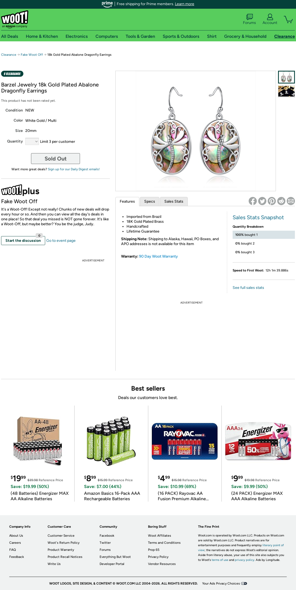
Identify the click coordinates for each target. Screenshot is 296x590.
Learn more (184, 4)
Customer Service (61, 536)
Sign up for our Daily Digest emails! (74, 169)
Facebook (107, 536)
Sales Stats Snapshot (258, 217)
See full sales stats (248, 287)
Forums (249, 19)
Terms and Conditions (164, 543)
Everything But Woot (115, 557)
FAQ (12, 550)
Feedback (16, 557)
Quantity (15, 141)
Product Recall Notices (65, 557)
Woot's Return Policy (63, 543)
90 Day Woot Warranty (158, 256)
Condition (14, 110)
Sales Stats (173, 201)
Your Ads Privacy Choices (221, 583)
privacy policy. (245, 560)
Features (127, 201)
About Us (16, 536)
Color (18, 120)
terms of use (220, 560)
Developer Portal (112, 564)
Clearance (8, 55)
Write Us (54, 564)
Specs (149, 201)
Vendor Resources (162, 564)
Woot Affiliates (159, 536)
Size (19, 130)
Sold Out (56, 158)
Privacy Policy (158, 557)
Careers (15, 543)
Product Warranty (61, 550)
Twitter (105, 543)
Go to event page (61, 240)
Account (270, 19)
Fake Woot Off (32, 55)
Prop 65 (153, 550)
